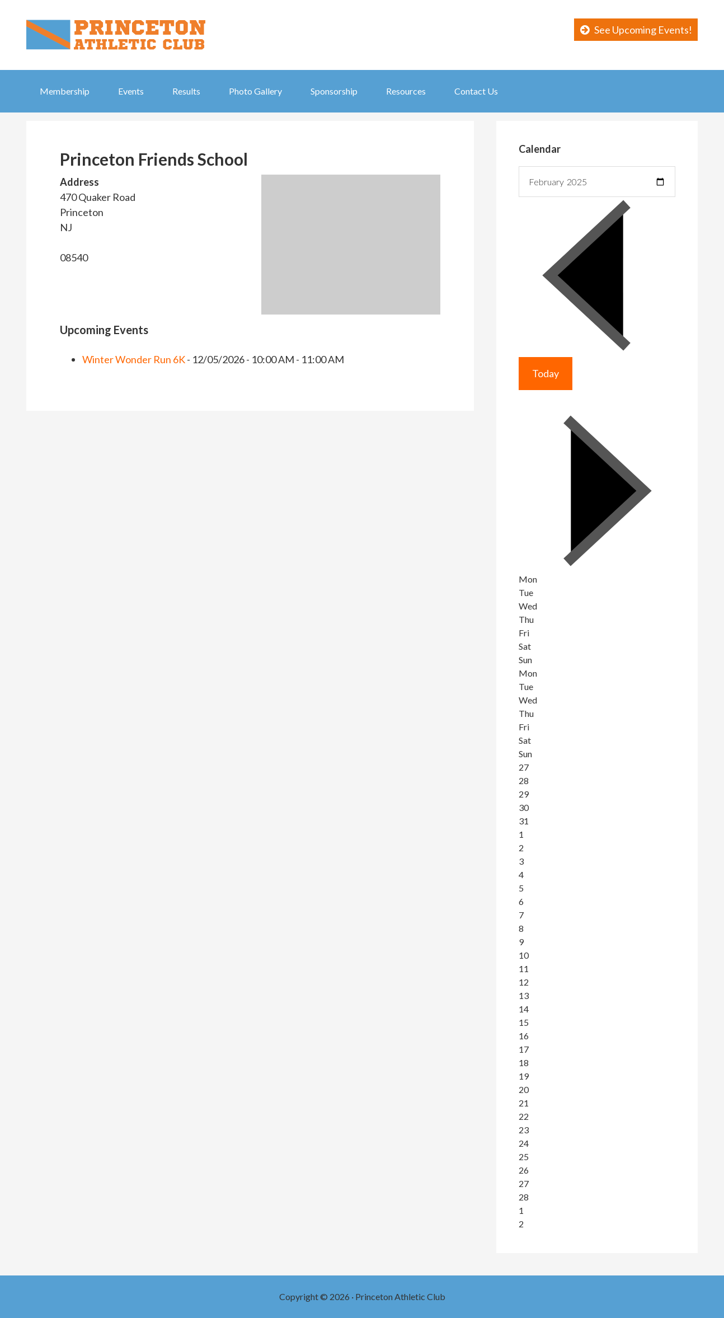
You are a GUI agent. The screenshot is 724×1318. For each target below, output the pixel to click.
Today (545, 373)
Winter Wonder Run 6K (133, 359)
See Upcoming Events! (643, 30)
